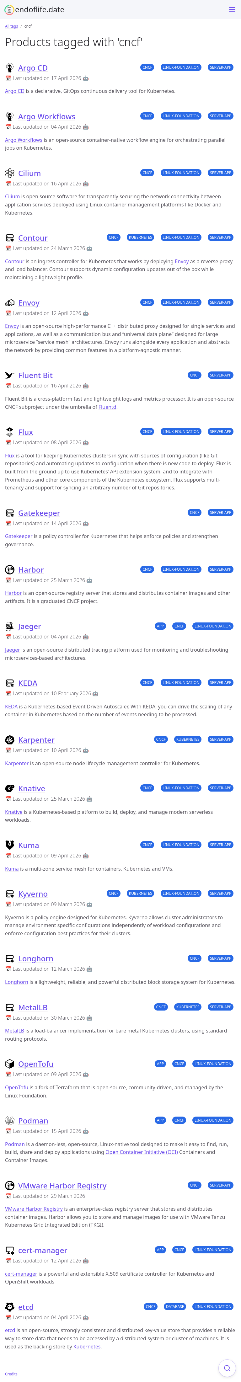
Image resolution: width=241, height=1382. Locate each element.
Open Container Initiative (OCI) (141, 1152)
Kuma (28, 845)
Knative (31, 788)
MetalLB (33, 1007)
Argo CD (33, 67)
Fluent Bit (35, 375)
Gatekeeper (39, 513)
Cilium (29, 173)
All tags (11, 26)
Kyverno (33, 893)
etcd (26, 1307)
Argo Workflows (46, 116)
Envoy (182, 261)
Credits (11, 1374)
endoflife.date (39, 9)
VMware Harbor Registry (62, 1185)
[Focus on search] (227, 1368)
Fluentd (107, 406)
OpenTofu (36, 1064)
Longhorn (35, 958)
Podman (33, 1120)
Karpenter (36, 739)
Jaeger (29, 626)
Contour (33, 237)
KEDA (27, 683)
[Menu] (232, 9)
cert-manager (42, 1250)
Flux (25, 432)
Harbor (31, 569)
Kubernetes (87, 1346)
